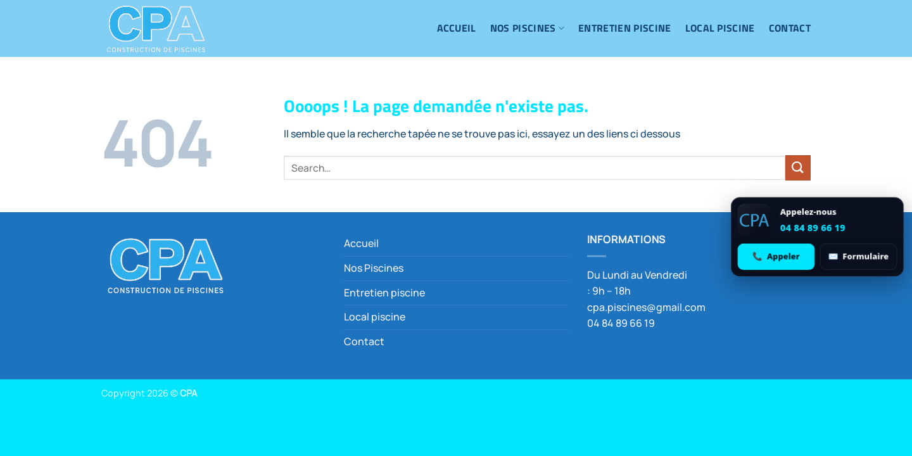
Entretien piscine (624, 27)
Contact (790, 27)
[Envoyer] (798, 167)
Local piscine (720, 27)
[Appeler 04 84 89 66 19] (776, 256)
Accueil (456, 27)
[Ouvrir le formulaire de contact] (858, 256)
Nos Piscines (527, 27)
